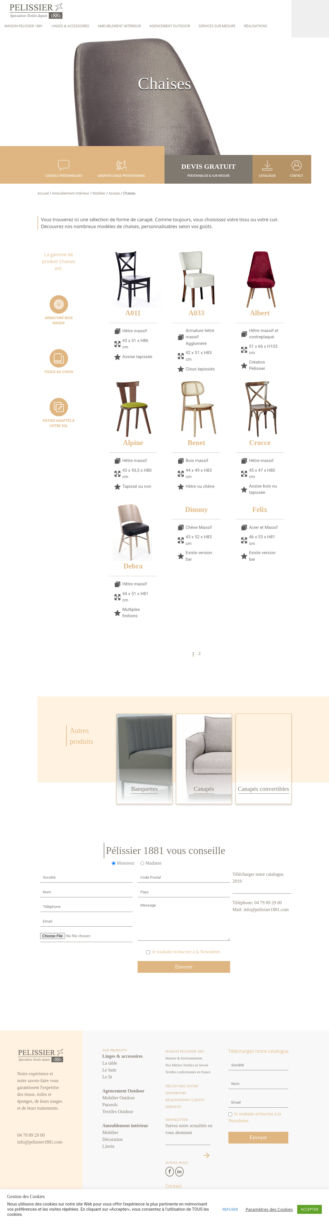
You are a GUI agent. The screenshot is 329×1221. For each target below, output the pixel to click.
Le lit (107, 1077)
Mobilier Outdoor (118, 1098)
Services (173, 1107)
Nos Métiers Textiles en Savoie (186, 1065)
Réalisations (255, 26)
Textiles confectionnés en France (187, 1072)
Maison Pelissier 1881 (23, 26)
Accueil (43, 193)
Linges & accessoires (70, 26)
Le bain (109, 1070)
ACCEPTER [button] (309, 1209)
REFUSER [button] (230, 1209)
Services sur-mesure (217, 26)
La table (109, 1063)
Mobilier (98, 193)
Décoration (112, 1139)
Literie (108, 1146)
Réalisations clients (185, 1100)
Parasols (109, 1104)
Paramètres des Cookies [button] (269, 1209)
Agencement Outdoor (169, 26)
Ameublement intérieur (119, 26)
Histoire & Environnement (183, 1059)
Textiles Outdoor (117, 1111)
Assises (114, 193)
